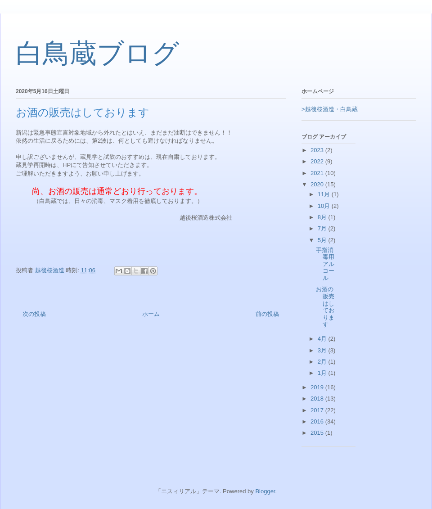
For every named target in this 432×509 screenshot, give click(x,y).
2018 (317, 398)
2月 (323, 361)
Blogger (265, 491)
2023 (317, 150)
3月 (323, 350)
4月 (323, 338)
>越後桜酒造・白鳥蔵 (330, 109)
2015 (317, 432)
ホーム (151, 314)
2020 (317, 184)
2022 (317, 161)
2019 (317, 387)
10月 (325, 206)
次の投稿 (34, 314)
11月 (325, 194)
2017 (317, 410)
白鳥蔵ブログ (97, 53)
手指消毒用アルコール (325, 264)
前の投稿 (267, 314)
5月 (323, 240)
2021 (317, 173)
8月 (323, 217)
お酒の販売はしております (325, 307)
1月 (323, 372)
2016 (317, 421)
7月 (323, 228)
